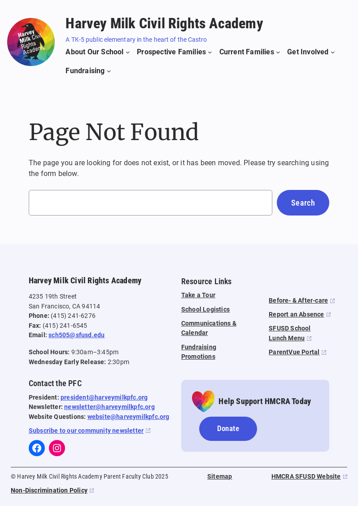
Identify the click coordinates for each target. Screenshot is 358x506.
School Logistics (205, 309)
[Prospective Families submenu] (174, 52)
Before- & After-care (298, 300)
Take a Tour (198, 295)
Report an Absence (296, 314)
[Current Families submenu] (249, 52)
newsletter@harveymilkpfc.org (109, 407)
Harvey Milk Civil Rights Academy (164, 23)
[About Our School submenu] (97, 52)
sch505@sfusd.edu (76, 335)
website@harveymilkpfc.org (128, 417)
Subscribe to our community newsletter (86, 431)
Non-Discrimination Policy (49, 490)
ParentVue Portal (294, 352)
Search (303, 202)
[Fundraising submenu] (88, 71)
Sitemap (219, 476)
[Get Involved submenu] (311, 52)
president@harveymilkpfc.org (104, 397)
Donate (228, 428)
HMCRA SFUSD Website (306, 476)
